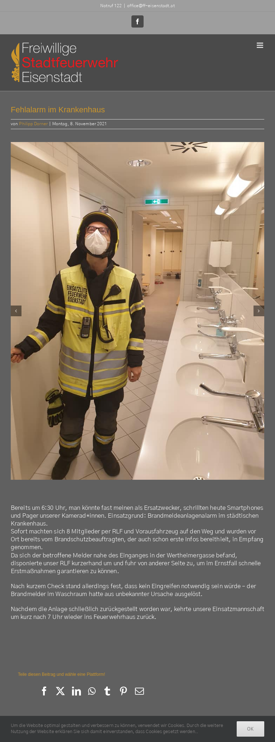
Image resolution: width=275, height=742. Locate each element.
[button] (16, 311)
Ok (250, 729)
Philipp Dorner (33, 124)
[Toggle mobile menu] (260, 45)
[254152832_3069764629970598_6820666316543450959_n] (137, 311)
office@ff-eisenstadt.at (150, 6)
